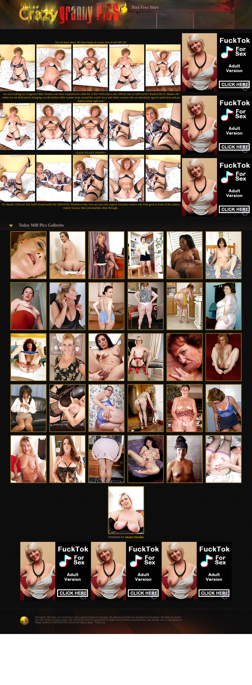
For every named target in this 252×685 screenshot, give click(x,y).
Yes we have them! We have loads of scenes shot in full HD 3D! (91, 42)
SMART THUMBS (134, 537)
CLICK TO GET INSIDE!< (91, 152)
